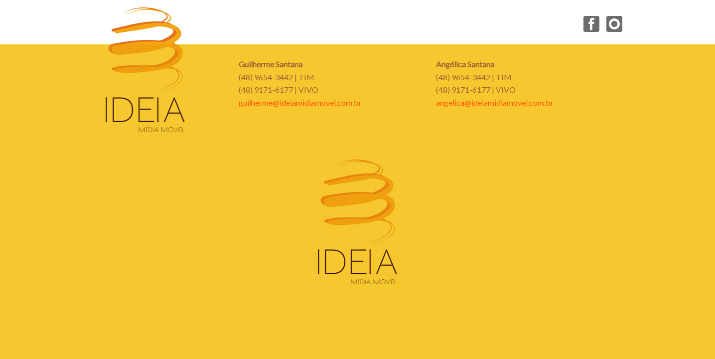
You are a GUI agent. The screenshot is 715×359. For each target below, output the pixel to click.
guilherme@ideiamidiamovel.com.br (300, 102)
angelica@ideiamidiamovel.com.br (495, 102)
